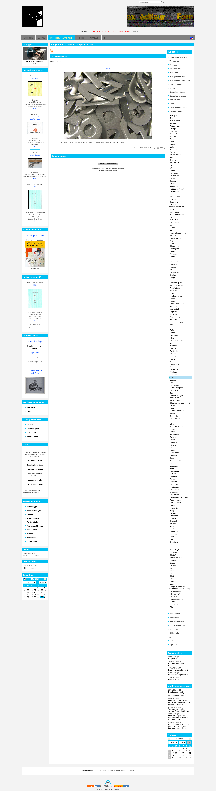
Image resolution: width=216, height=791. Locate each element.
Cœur (172, 225)
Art (171, 573)
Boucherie (174, 390)
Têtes (172, 325)
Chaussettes (175, 246)
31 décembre (175, 419)
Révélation (174, 299)
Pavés (172, 529)
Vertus (172, 526)
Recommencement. (178, 599)
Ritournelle (174, 434)
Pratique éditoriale (176, 77)
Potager (173, 129)
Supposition (174, 272)
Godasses (174, 492)
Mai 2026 (179, 739)
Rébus (172, 251)
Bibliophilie (173, 633)
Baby (172, 510)
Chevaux (173, 442)
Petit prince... (175, 126)
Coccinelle (174, 202)
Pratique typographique (179, 80)
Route (172, 408)
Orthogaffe (174, 604)
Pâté (174, 377)
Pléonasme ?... (176, 594)
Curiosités (174, 531)
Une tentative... (176, 309)
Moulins (173, 136)
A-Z (171, 230)
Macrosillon (174, 134)
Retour (172, 505)
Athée (172, 270)
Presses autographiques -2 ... (179, 670)
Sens (172, 537)
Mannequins (175, 317)
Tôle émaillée (175, 163)
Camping (173, 450)
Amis (171, 641)
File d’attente (175, 288)
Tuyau (172, 361)
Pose (172, 382)
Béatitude (174, 351)
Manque (173, 356)
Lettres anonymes (177, 322)
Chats (172, 257)
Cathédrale (174, 220)
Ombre (172, 602)
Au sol (172, 367)
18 (169, 755)
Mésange (173, 254)
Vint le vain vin (176, 495)
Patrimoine (174, 192)
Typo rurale (173, 61)
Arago (172, 278)
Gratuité (173, 160)
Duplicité (173, 312)
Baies (172, 184)
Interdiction (174, 385)
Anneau (173, 139)
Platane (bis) (175, 176)
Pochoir (35, 357)
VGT (172, 168)
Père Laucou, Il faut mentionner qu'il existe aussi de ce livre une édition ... (178, 694)
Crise (172, 458)
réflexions (174, 335)
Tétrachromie (175, 400)
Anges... (173, 463)
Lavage (173, 380)
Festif (172, 539)
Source (173, 524)
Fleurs (172, 545)
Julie (172, 243)
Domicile (173, 455)
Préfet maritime (176, 591)
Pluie (172, 338)
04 (169, 751)
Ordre (172, 547)
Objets (172, 241)
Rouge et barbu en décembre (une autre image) (180, 588)
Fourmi (172, 359)
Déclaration (174, 453)
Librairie (173, 518)
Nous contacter (32, 565)
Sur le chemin (175, 369)
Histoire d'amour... (177, 262)
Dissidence (174, 222)
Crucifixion (174, 173)
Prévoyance (174, 186)
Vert (171, 343)
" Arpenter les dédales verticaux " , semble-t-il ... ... (178, 710)
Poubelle (173, 178)
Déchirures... (175, 364)
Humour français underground (176, 397)
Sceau (172, 563)
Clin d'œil (173, 596)
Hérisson (173, 144)
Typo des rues (175, 65)
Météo (172, 209)
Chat (172, 576)
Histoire (173, 445)
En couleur (174, 406)
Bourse (173, 566)
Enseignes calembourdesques (176, 206)
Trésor (172, 118)
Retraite (173, 474)
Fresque (173, 115)
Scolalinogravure (35, 362)
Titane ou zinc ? (176, 427)
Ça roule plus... (176, 550)
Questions (174, 542)
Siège (172, 413)
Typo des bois (174, 69)
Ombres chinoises (177, 411)
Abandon (173, 448)
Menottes (173, 534)
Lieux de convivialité (177, 107)
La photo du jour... (176, 111)
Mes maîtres (174, 100)
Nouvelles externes (177, 96)
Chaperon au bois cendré (180, 403)
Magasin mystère (177, 215)
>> (188, 742)
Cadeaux (173, 560)
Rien (172, 469)
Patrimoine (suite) (177, 189)
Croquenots (174, 489)
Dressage (174, 466)
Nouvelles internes (176, 92)
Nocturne (173, 346)
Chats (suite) (175, 249)
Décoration (174, 471)
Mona (172, 194)
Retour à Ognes (176, 388)
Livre (171, 104)
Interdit (172, 228)
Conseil (173, 171)
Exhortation (174, 306)
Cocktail (173, 275)
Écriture (173, 152)
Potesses (173, 432)
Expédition (174, 484)
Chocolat (173, 301)
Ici (171, 610)
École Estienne (176, 320)
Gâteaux (173, 131)
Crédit (172, 440)
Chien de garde (176, 283)
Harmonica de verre (178, 233)
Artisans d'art (175, 197)
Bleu (172, 424)
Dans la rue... (175, 500)
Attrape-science (176, 558)
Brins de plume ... (174, 679)
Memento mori (175, 461)
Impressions (174, 614)
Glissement (174, 375)
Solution (173, 437)
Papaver (173, 123)
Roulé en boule (176, 296)
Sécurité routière (176, 285)
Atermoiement (175, 155)
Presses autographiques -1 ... (179, 675)
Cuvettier (173, 264)
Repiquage (174, 487)
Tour (171, 393)
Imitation (173, 482)
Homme (173, 267)
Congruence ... (173, 659)
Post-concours (175, 84)
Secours (173, 165)
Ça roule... (174, 552)
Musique (173, 372)
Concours (173, 629)
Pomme (173, 513)
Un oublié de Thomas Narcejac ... (176, 664)
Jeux (172, 584)
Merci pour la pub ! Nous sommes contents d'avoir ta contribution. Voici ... (178, 718)
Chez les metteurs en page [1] (35, 347)
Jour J (172, 421)
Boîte (172, 330)
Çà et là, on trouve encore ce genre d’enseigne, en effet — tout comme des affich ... (179, 726)
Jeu (171, 327)
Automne (173, 479)
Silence (173, 236)
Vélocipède (174, 212)
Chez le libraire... (176, 503)
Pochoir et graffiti (176, 341)
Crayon (173, 181)
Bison (172, 157)
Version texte (31, 568)
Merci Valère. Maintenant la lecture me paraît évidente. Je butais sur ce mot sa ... (179, 702)
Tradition (173, 291)
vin (171, 568)
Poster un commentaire (108, 164)
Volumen (173, 354)
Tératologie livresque (177, 57)
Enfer (172, 147)
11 (169, 753)
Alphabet (172, 645)
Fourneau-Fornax (176, 621)
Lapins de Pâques (177, 304)
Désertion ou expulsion (179, 497)
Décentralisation (176, 238)
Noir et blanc (175, 121)
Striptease (174, 516)
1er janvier (174, 416)
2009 (172, 571)
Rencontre (174, 508)
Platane (173, 217)
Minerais (173, 314)
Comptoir (173, 521)
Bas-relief (174, 476)
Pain (172, 579)
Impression (173, 618)
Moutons (173, 150)
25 (169, 758)
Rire (171, 607)
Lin (171, 259)
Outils (171, 88)
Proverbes (173, 73)
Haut (108, 783)
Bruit (172, 142)
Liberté (172, 293)
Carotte (173, 199)
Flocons (173, 429)
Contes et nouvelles (177, 625)
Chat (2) (173, 555)
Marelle (173, 280)
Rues (172, 581)
